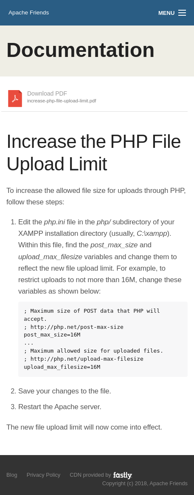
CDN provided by (101, 475)
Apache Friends (28, 12)
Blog (11, 475)
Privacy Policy (44, 475)
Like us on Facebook (26, 465)
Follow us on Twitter (11, 465)
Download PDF (61, 97)
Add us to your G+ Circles (41, 465)
